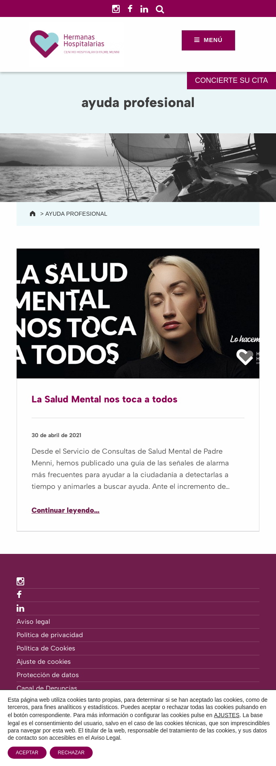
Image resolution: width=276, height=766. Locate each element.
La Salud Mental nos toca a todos (104, 399)
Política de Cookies (46, 648)
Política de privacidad (50, 635)
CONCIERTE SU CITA (231, 80)
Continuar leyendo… (66, 510)
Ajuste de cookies (44, 661)
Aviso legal (33, 621)
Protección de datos (48, 675)
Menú (213, 40)
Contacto (31, 701)
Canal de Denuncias (47, 688)
